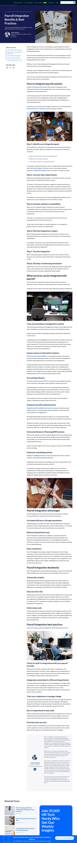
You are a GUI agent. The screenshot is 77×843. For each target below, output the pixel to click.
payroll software (42, 87)
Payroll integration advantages (14, 55)
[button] (18, 3)
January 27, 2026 (19, 822)
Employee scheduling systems (36, 455)
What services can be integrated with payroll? (14, 53)
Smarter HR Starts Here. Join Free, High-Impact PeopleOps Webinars (32, 838)
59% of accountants (50, 381)
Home (6, 11)
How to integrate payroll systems (14, 50)
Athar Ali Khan (35, 763)
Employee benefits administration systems (40, 408)
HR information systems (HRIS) (36, 356)
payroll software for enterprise (36, 108)
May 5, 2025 (18, 813)
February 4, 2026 (19, 832)
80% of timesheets (44, 333)
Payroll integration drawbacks (13, 57)
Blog (9, 11)
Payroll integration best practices (14, 60)
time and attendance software (39, 168)
